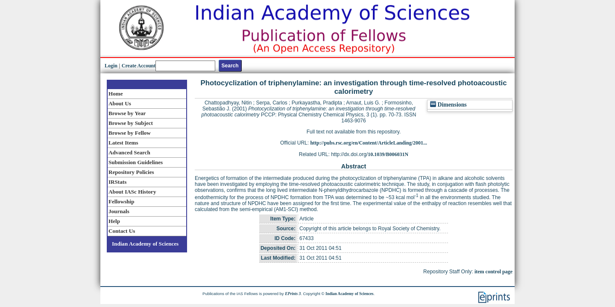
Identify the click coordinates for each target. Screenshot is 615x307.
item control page (493, 272)
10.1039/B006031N (388, 154)
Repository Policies (131, 172)
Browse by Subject (130, 123)
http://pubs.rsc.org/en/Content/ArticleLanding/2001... (368, 143)
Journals (118, 211)
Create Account (138, 66)
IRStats (117, 182)
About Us (119, 103)
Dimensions (448, 104)
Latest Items (123, 142)
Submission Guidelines (135, 162)
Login (111, 66)
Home (115, 93)
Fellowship (121, 201)
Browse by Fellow (129, 133)
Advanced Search (129, 152)
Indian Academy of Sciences (145, 243)
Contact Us (121, 231)
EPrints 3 (293, 294)
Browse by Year (127, 113)
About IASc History (132, 191)
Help (114, 221)
